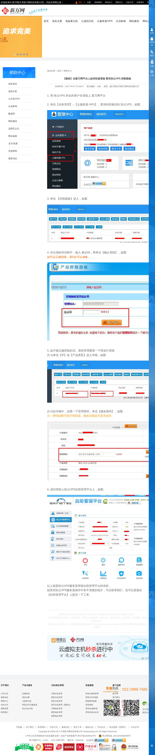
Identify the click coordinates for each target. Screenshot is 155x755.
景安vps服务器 (92, 708)
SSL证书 (135, 727)
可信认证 (101, 727)
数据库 (11, 113)
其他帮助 (12, 151)
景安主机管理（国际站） (61, 705)
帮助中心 (119, 2)
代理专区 (140, 2)
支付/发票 (13, 143)
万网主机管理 (56, 693)
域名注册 (57, 21)
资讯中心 (108, 2)
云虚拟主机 (87, 21)
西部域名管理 (56, 712)
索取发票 (4, 708)
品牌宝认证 (13, 128)
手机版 (150, 2)
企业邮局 (12, 106)
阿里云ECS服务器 (29, 705)
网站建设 (134, 21)
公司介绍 (4, 693)
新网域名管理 (56, 716)
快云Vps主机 (27, 708)
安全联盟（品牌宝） (118, 727)
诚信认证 (89, 727)
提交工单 (77, 727)
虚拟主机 (12, 91)
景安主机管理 (56, 701)
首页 (46, 21)
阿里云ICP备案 (92, 697)
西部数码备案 (91, 701)
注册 (89, 2)
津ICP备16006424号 (86, 736)
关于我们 (30, 727)
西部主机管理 (56, 697)
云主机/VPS (14, 98)
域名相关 (12, 84)
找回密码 (98, 2)
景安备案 (89, 705)
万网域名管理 (56, 708)
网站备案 (12, 136)
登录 (80, 2)
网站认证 (148, 21)
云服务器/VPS (105, 21)
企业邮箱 (121, 21)
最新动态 (12, 158)
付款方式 (129, 2)
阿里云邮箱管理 (92, 693)
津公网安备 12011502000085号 (116, 736)
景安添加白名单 (92, 712)
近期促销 (26, 693)
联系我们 (4, 712)
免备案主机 (71, 21)
